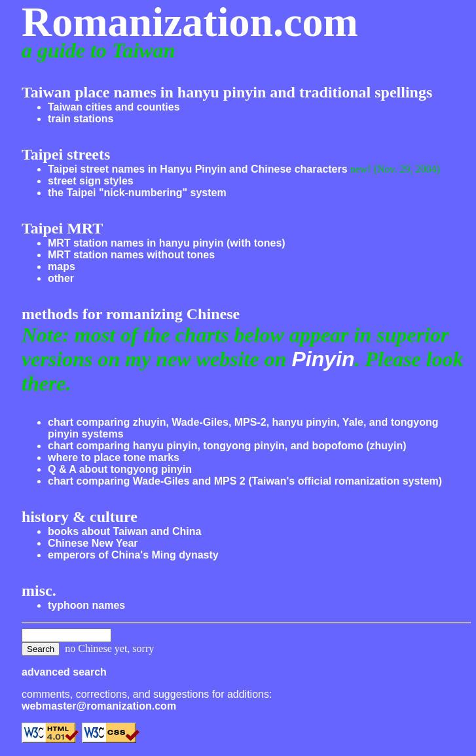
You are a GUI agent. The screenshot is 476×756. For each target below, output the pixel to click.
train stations (80, 118)
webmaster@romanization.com (99, 706)
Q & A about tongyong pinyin (120, 469)
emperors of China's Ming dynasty (133, 554)
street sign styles (91, 180)
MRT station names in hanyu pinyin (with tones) (166, 243)
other (61, 278)
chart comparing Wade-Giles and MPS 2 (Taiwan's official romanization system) (245, 481)
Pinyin (322, 359)
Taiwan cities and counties (114, 106)
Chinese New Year (93, 543)
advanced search (64, 672)
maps (61, 266)
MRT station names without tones (131, 254)
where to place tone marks (113, 457)
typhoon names (86, 605)
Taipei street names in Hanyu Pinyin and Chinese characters (198, 169)
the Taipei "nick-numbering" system (137, 192)
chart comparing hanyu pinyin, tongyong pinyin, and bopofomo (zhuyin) (227, 445)
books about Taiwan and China (124, 531)
